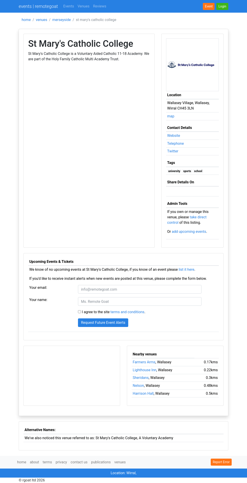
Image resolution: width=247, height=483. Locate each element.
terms (47, 462)
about (34, 462)
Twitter (172, 151)
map (170, 116)
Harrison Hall (143, 393)
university (174, 171)
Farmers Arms (144, 362)
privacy (61, 462)
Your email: (38, 287)
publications (101, 462)
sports (187, 171)
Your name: (38, 300)
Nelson (138, 385)
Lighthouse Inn (144, 370)
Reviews (99, 6)
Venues (83, 6)
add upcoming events (189, 231)
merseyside (61, 20)
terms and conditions (127, 312)
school (198, 171)
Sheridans (141, 378)
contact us (79, 462)
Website (173, 135)
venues (41, 20)
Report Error (221, 462)
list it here (186, 269)
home (26, 20)
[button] (222, 6)
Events (68, 6)
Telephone (175, 143)
